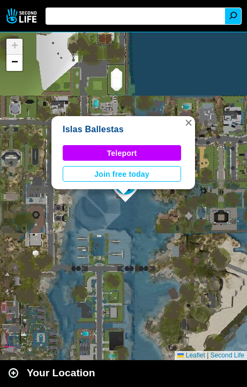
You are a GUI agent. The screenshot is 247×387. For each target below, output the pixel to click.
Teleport (122, 153)
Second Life (22, 16)
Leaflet (191, 355)
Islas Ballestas (93, 129)
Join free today (121, 174)
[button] (188, 122)
